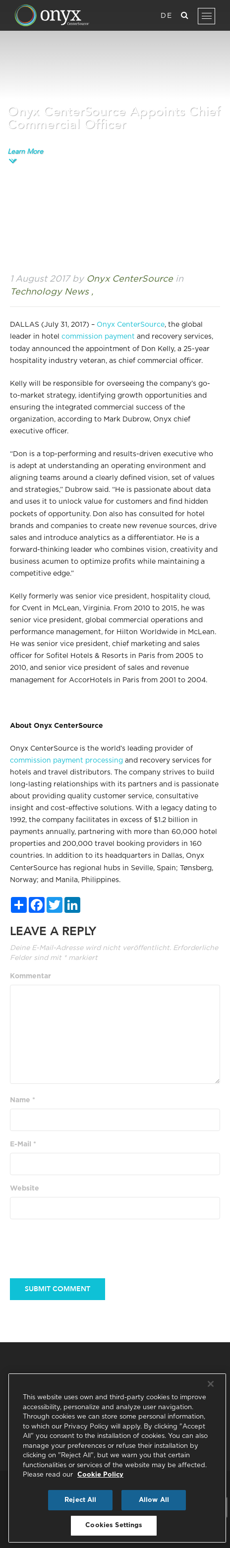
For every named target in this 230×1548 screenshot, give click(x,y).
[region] (117, 1458)
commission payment (98, 336)
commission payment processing (66, 760)
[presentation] (85, 1243)
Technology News (49, 292)
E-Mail (23, 1144)
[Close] (211, 1384)
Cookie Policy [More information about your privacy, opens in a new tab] (100, 1475)
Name (22, 1100)
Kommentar (30, 976)
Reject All (80, 1500)
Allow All (154, 1500)
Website (24, 1188)
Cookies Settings (113, 1525)
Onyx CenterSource (131, 324)
